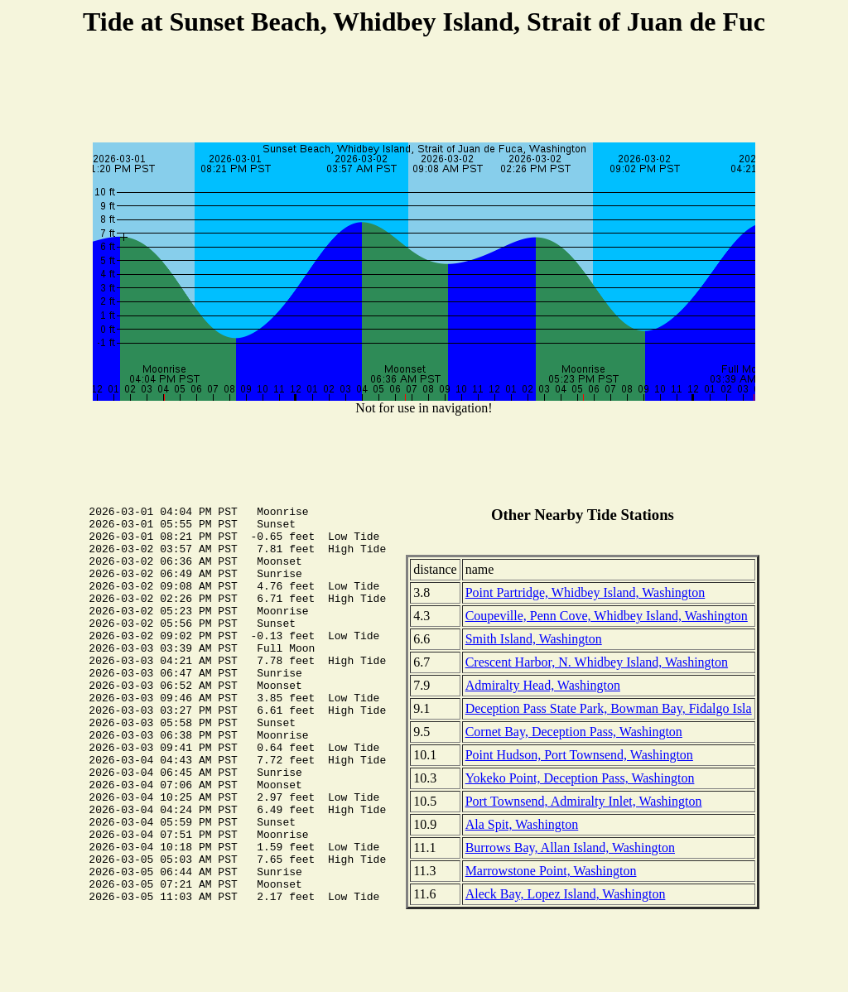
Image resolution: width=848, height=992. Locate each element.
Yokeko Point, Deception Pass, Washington (580, 778)
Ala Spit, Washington (522, 824)
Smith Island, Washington (533, 639)
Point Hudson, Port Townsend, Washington (579, 755)
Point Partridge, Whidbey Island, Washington (585, 592)
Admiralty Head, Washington (542, 685)
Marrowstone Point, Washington (551, 871)
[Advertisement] (424, 92)
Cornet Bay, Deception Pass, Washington (573, 732)
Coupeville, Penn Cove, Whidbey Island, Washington (606, 616)
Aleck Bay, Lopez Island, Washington (565, 894)
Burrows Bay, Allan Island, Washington (570, 847)
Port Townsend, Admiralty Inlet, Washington (583, 801)
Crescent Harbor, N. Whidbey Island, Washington (596, 662)
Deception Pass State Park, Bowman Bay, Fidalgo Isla (608, 708)
